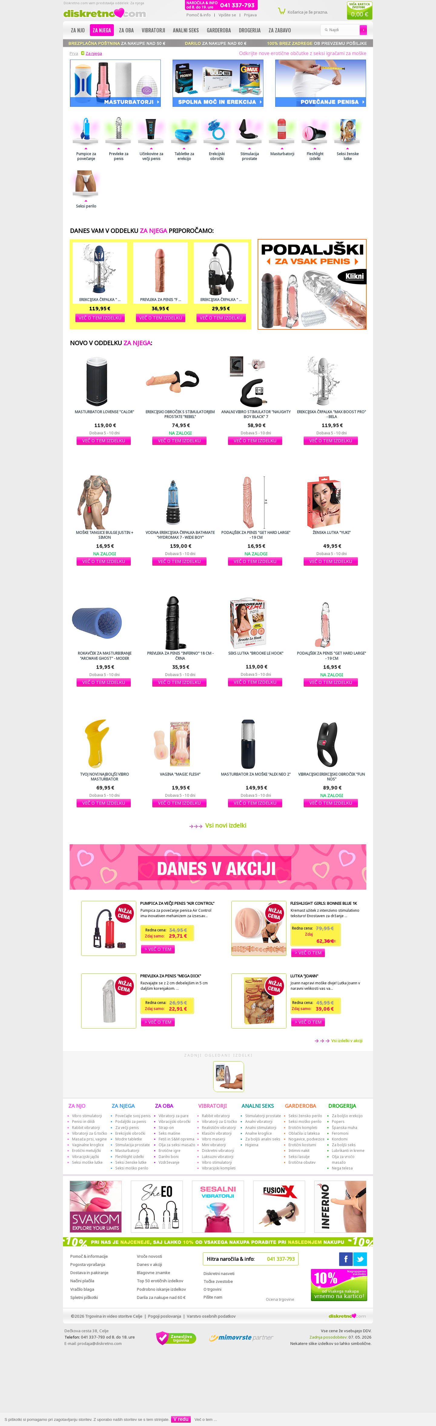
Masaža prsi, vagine (89, 1139)
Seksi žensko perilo (305, 1115)
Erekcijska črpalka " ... (100, 299)
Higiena (251, 1144)
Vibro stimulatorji (87, 1115)
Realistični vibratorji (219, 1127)
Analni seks (186, 30)
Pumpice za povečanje (86, 156)
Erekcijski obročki (217, 156)
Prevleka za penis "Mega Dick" (170, 976)
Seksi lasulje (299, 1156)
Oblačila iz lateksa (304, 1133)
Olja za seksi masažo (177, 1144)
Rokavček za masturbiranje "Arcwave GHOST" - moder (104, 656)
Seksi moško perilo (131, 1168)
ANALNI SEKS (258, 1105)
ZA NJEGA (123, 1105)
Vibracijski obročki (174, 1121)
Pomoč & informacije (89, 1256)
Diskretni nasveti (218, 1273)
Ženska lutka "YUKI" (332, 532)
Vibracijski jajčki (85, 1156)
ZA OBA (164, 1105)
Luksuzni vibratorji (217, 1156)
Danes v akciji (149, 1264)
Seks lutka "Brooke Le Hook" (255, 653)
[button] (100, 318)
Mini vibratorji (214, 1144)
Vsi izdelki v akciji (346, 1040)
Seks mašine (169, 1133)
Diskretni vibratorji (218, 1150)
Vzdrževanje (169, 1162)
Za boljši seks (344, 1144)
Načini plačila (82, 1281)
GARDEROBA (300, 1105)
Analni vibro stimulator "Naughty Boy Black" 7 (256, 414)
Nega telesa (342, 1168)
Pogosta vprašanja (87, 1264)
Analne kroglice (258, 1133)
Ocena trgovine (280, 1299)
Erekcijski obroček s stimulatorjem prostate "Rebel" (180, 414)
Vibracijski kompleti (219, 1168)
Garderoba (219, 30)
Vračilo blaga (82, 1289)
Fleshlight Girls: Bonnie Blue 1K (323, 903)
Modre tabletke (128, 1139)
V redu (181, 1419)
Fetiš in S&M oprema (176, 1139)
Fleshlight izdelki (315, 156)
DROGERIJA (342, 1105)
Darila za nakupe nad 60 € (161, 1297)
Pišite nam (212, 1297)
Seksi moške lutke (87, 1162)
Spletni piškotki (84, 1297)
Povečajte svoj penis (133, 1115)
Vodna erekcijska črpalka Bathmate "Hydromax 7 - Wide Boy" (180, 535)
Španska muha (344, 1127)
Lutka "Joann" (304, 976)
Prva (73, 53)
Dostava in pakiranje (89, 1272)
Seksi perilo (86, 206)
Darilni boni (169, 1156)
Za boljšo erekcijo (347, 1115)
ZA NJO (76, 1105)
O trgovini (212, 1289)
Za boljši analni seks (262, 1139)
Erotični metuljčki (86, 1150)
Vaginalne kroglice (88, 1144)
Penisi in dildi (83, 1121)
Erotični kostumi (302, 1144)
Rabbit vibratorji (86, 1127)
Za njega (102, 30)
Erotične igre (169, 1150)
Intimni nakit (299, 1150)
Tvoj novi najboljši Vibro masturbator (104, 777)
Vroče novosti (149, 1256)
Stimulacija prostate (249, 156)
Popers (338, 1121)
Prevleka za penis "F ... (160, 299)
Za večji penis (127, 1127)
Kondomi (340, 1139)
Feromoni (340, 1133)
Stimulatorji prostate (263, 1115)
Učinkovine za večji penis (151, 156)
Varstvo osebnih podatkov (211, 1316)
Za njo (78, 30)
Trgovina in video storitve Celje (113, 1316)
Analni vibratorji (258, 1121)
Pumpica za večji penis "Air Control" (177, 903)
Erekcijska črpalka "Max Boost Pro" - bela (331, 414)
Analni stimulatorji (260, 1127)
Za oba (126, 30)
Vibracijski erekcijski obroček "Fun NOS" (331, 777)
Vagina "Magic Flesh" (180, 774)
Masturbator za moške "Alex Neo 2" (256, 774)
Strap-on (166, 1127)
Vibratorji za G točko (89, 1133)
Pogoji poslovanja (164, 1316)
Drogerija (250, 30)
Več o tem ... (206, 1419)
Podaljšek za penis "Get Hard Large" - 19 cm (255, 535)
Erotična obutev (302, 1162)
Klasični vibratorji (217, 1133)
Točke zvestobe (218, 1281)
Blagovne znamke (153, 1272)
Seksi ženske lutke (348, 156)
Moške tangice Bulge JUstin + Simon (104, 535)
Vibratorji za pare (174, 1115)
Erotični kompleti (303, 1127)
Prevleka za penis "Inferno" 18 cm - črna (180, 656)
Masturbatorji (282, 154)
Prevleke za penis (118, 156)
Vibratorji (153, 30)
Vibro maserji (213, 1139)
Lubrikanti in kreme (348, 1150)
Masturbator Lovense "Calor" (104, 412)
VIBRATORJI (212, 1105)
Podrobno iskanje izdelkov (161, 1289)
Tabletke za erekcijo (184, 156)
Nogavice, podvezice (307, 1139)
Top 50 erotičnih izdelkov (160, 1281)
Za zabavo (280, 30)
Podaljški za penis (130, 1121)
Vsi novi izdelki (224, 825)
